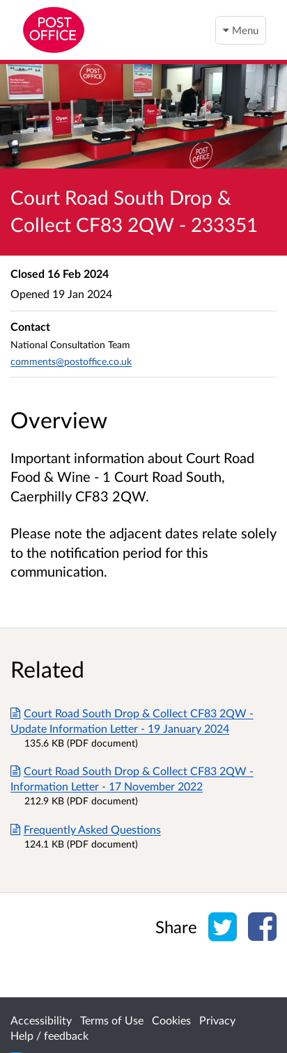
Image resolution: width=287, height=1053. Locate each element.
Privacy (217, 1020)
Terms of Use (112, 1020)
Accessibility (41, 1020)
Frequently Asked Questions (85, 829)
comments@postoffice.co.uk (71, 361)
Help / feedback (49, 1035)
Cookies (171, 1020)
